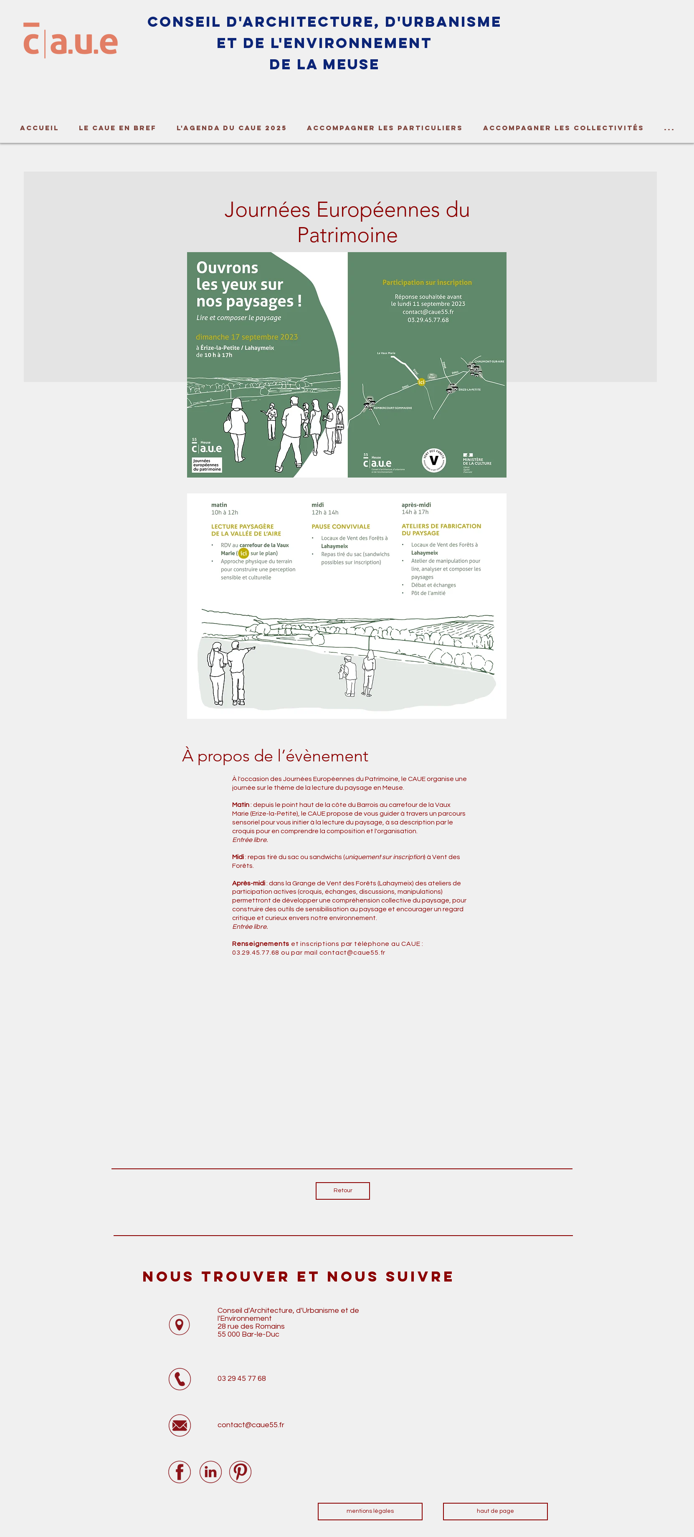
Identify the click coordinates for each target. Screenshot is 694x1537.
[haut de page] (495, 1511)
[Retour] (343, 1191)
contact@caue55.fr (352, 952)
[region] (121, 57)
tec (313, 21)
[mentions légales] (370, 1511)
